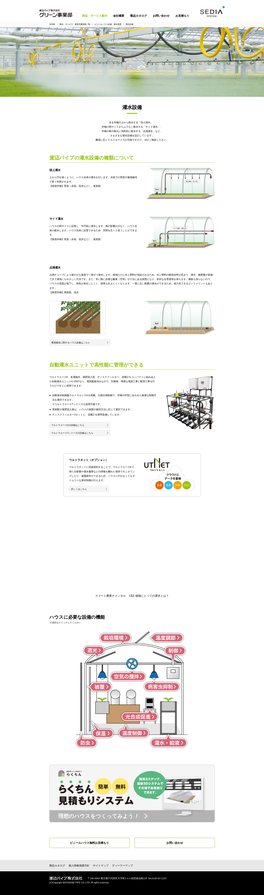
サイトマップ (101, 865)
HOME (52, 24)
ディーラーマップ (122, 865)
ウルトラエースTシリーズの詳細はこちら (72, 433)
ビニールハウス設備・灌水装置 (107, 24)
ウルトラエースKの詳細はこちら (68, 425)
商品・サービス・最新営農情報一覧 (75, 24)
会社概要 (118, 15)
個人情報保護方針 (79, 865)
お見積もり (182, 15)
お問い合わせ (161, 15)
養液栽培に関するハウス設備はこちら (70, 342)
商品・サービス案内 (94, 15)
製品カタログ (138, 15)
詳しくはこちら (79, 489)
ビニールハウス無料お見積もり (89, 842)
